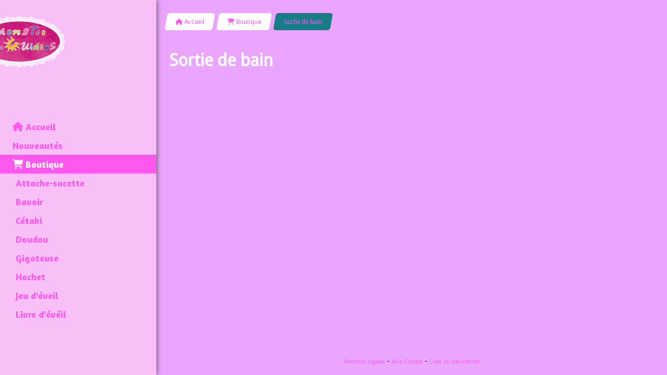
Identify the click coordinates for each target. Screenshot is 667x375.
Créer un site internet (454, 361)
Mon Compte (407, 361)
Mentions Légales (364, 361)
